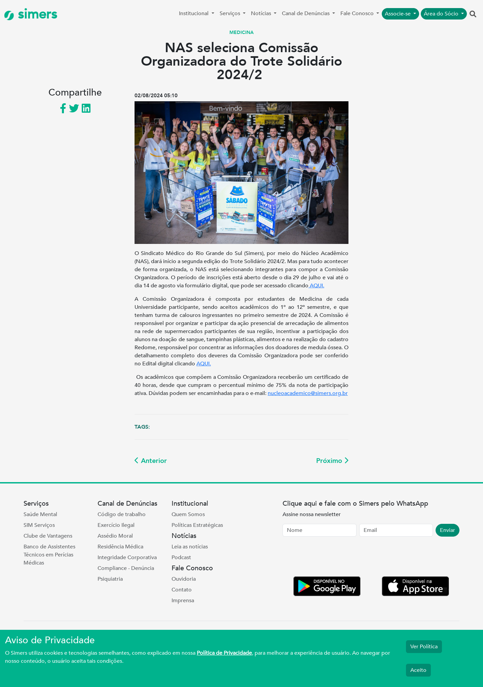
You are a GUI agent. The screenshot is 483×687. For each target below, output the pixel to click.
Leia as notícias (190, 546)
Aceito (418, 670)
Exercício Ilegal (116, 525)
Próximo (332, 460)
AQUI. (316, 285)
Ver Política (424, 646)
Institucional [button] (194, 13)
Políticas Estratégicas (197, 525)
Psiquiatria (110, 579)
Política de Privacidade (224, 653)
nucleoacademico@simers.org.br (308, 393)
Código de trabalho (122, 514)
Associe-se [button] (398, 13)
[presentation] (334, 558)
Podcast (181, 557)
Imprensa (183, 600)
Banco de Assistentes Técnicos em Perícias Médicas (49, 555)
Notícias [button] (261, 13)
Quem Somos (188, 514)
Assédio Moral (115, 536)
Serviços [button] (230, 13)
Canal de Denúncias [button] (306, 13)
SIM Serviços (39, 525)
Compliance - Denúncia (126, 568)
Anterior (151, 460)
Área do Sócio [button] (442, 13)
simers (30, 14)
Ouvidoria (184, 579)
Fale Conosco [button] (357, 13)
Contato (182, 589)
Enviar (447, 530)
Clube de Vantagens (48, 536)
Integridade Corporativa (127, 557)
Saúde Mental (40, 514)
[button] (473, 14)
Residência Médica (120, 546)
